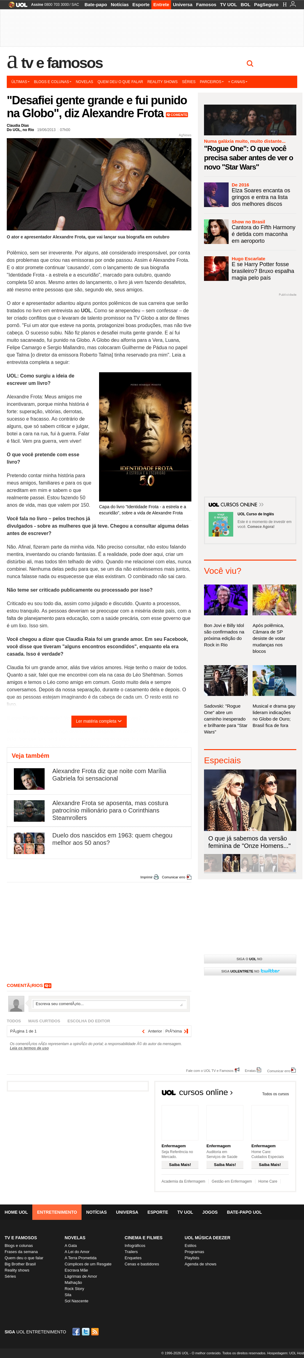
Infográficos (135, 1245)
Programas (194, 1251)
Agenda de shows (200, 1264)
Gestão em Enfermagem (232, 1181)
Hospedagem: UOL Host (285, 1353)
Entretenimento (57, 1212)
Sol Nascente (76, 1301)
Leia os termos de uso (29, 1048)
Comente (178, 115)
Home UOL (16, 1212)
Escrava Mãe (76, 1270)
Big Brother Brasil (20, 1264)
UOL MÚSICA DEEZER (207, 1237)
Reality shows (162, 82)
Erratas (250, 1070)
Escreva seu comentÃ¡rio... (109, 1003)
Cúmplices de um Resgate (88, 1264)
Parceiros (212, 82)
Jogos (210, 1212)
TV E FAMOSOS (21, 1237)
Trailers (131, 1251)
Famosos (206, 4)
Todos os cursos (275, 1094)
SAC (75, 4)
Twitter (86, 1332)
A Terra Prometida (81, 1258)
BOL (245, 4)
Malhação (73, 1282)
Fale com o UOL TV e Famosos (210, 1070)
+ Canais (237, 82)
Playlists (192, 1258)
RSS (95, 1332)
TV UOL (228, 4)
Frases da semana (21, 1251)
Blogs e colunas (52, 82)
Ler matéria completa (99, 721)
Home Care (267, 1181)
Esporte (141, 4)
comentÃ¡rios (25, 985)
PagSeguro (266, 4)
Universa (182, 4)
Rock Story (74, 1288)
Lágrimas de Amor (81, 1276)
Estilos (190, 1245)
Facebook (77, 1332)
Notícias (120, 4)
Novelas (84, 82)
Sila (68, 1294)
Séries (188, 82)
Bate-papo (96, 4)
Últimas (20, 82)
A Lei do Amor (77, 1251)
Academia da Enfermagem (183, 1181)
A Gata (71, 1245)
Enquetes (133, 1258)
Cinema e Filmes (143, 1237)
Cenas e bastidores (142, 1264)
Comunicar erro (173, 877)
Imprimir (146, 877)
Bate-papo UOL (244, 1212)
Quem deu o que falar (120, 82)
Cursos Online (239, 505)
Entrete (161, 4)
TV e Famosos (61, 63)
